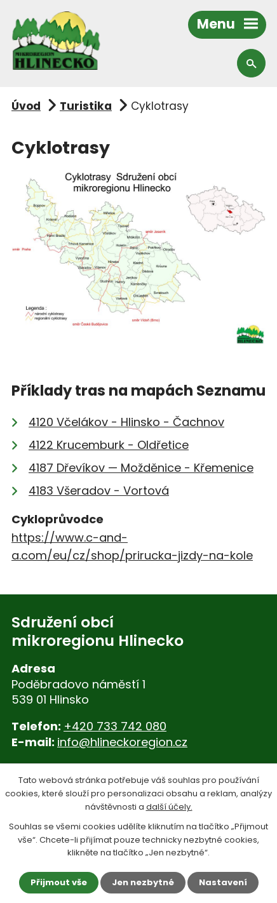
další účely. (169, 807)
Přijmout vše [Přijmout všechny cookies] (58, 882)
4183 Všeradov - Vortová (99, 490)
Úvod (26, 106)
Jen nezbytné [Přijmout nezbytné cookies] (143, 882)
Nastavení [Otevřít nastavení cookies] (223, 882)
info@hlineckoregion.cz (122, 742)
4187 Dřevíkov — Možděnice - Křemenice (141, 468)
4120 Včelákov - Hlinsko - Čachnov (126, 422)
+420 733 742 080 (115, 726)
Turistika (86, 106)
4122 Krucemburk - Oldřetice (109, 445)
